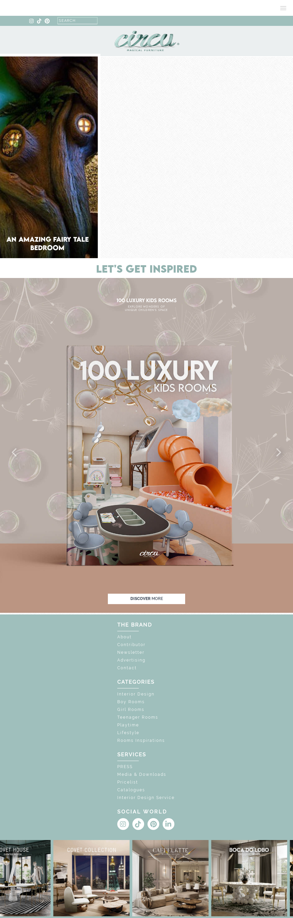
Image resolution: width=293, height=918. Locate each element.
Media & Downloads (141, 774)
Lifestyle (128, 732)
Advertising (131, 660)
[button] (15, 453)
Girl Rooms (130, 709)
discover (146, 598)
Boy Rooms (131, 702)
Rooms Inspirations (141, 740)
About (124, 637)
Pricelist (127, 782)
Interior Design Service (146, 797)
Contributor (131, 644)
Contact (127, 668)
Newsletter (130, 652)
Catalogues (131, 790)
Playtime (128, 725)
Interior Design (136, 694)
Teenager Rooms (137, 717)
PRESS (125, 766)
